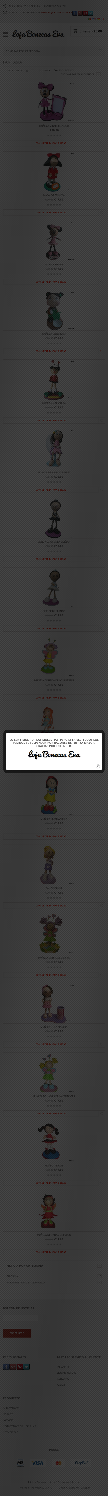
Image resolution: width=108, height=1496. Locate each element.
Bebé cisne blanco (54, 611)
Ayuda (61, 1385)
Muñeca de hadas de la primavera (54, 1096)
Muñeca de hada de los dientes (54, 680)
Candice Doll (54, 888)
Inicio (31, 1482)
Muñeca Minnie (54, 264)
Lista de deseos (66, 1373)
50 (55, 70)
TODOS (69, 70)
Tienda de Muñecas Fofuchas (73, 1488)
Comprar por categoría (54, 51)
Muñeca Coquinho (54, 334)
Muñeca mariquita (54, 403)
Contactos (63, 1379)
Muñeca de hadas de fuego (54, 1235)
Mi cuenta (63, 1367)
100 (61, 70)
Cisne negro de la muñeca (54, 541)
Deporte (8, 1414)
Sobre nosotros (46, 1482)
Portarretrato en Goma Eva (25, 1282)
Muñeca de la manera (54, 1027)
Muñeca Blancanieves (54, 819)
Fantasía (12, 1276)
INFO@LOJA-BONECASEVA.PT (56, 12)
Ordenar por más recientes (77, 74)
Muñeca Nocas (54, 1165)
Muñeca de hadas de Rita (54, 958)
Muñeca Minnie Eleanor (54, 126)
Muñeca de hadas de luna (54, 472)
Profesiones (10, 1432)
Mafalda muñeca (54, 195)
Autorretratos (11, 1408)
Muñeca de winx (54, 750)
